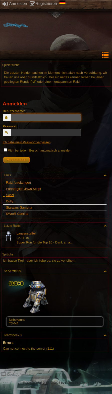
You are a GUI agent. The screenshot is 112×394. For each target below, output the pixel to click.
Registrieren (43, 3)
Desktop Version (16, 374)
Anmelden (14, 3)
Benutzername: (14, 111)
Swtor (10, 195)
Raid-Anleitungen (18, 182)
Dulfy (9, 201)
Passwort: (10, 126)
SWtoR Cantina (17, 214)
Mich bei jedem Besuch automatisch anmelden (37, 150)
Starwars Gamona (19, 207)
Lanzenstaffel (26, 233)
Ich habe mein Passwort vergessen (27, 142)
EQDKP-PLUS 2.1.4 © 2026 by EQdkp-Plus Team (56, 383)
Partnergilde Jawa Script (23, 189)
